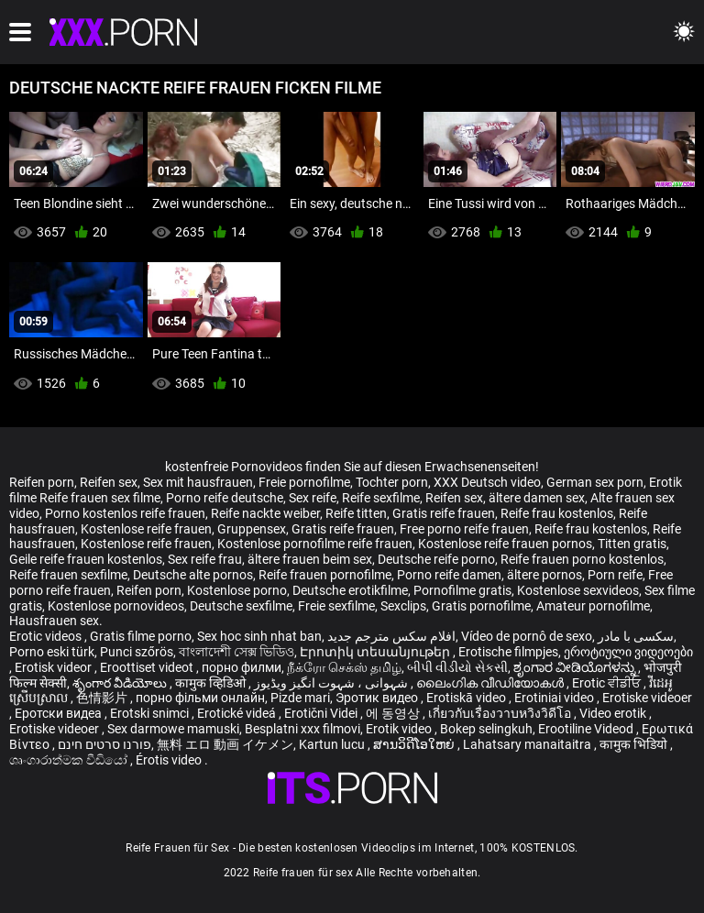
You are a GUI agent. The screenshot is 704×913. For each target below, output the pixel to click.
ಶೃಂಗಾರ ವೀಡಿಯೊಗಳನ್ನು (575, 667)
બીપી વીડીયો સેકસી (457, 667)
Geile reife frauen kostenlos (85, 559)
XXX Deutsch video (487, 482)
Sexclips (403, 606)
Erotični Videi (322, 713)
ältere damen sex (537, 497)
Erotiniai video (555, 697)
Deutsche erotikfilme (350, 590)
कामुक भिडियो (635, 744)
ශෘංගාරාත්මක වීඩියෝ (69, 760)
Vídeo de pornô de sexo (526, 636)
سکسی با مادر (636, 636)
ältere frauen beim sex (310, 559)
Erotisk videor (54, 667)
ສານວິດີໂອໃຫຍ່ (415, 744)
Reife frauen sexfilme (68, 574)
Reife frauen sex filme (99, 497)
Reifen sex (109, 482)
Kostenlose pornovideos (116, 606)
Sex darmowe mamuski (173, 728)
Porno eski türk (51, 651)
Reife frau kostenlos (556, 513)
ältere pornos (544, 574)
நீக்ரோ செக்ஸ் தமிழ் (344, 667)
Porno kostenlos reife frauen (125, 513)
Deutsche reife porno (436, 559)
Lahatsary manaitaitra (528, 744)
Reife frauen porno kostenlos (582, 559)
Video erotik (614, 713)
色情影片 (103, 697)
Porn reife (615, 574)
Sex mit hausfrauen (198, 482)
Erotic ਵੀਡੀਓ (608, 683)
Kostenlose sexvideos (578, 590)
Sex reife (312, 497)
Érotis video (170, 760)
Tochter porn (392, 482)
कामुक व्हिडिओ (211, 683)
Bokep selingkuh (486, 728)
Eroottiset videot (148, 667)
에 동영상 (394, 713)
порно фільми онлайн (200, 697)
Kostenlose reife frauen (146, 529)
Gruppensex (251, 529)
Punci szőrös (136, 651)
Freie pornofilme (304, 482)
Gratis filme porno (141, 636)
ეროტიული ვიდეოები (628, 651)
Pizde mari (300, 697)
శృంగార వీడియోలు (121, 683)
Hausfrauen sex (54, 620)
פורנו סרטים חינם (104, 744)
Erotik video (400, 728)
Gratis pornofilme (481, 606)
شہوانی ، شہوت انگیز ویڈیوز (332, 683)
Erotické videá (238, 713)
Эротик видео (378, 697)
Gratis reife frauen (443, 513)
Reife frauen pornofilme (324, 574)
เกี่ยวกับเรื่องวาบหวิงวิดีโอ (501, 713)
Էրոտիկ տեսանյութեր (376, 651)
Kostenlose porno (237, 590)
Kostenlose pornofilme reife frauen (314, 543)
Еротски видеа (59, 713)
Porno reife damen (449, 574)
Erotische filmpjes (508, 651)
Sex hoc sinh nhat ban (259, 636)
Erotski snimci (151, 713)
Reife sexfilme (381, 497)
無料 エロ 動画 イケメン (225, 744)
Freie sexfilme (336, 606)
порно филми (241, 667)
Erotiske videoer (647, 697)
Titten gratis (632, 543)
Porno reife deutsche (224, 497)
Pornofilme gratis (462, 590)
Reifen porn (41, 482)
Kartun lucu (333, 744)
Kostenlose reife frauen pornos (505, 543)
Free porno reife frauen (464, 529)
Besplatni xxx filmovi (302, 728)
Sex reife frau (205, 559)
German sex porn (595, 482)
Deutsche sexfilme (241, 606)
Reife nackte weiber (265, 513)
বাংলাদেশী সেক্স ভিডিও (236, 651)
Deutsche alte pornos (193, 574)
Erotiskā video (467, 697)
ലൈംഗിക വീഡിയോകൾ (491, 683)
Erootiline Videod (587, 728)
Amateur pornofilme (593, 606)
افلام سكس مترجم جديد (391, 636)
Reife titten (356, 513)
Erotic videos (46, 636)
